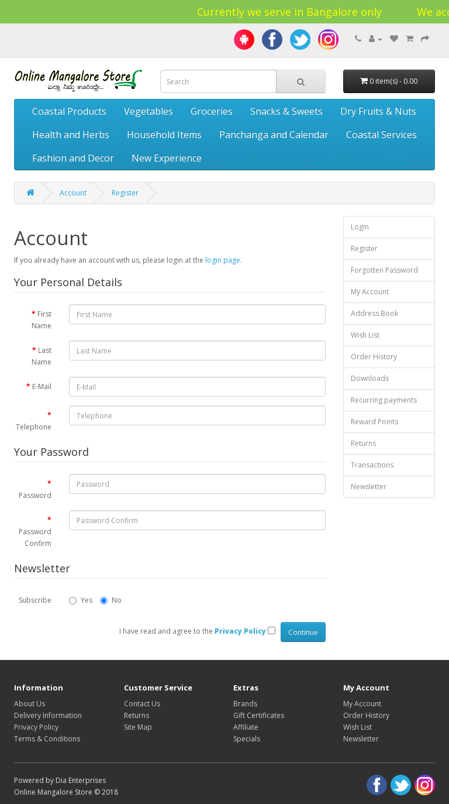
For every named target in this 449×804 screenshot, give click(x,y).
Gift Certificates (258, 715)
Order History (374, 357)
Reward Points (374, 422)
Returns (363, 443)
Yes (80, 600)
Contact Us (142, 704)
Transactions (372, 465)
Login (360, 227)
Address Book (374, 313)
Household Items (164, 134)
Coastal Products (69, 111)
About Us (29, 704)
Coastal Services (381, 134)
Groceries (212, 111)
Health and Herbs (70, 134)
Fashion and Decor (73, 158)
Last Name (41, 356)
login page (222, 260)
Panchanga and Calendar (274, 134)
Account (73, 193)
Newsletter (368, 487)
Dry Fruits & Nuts (378, 111)
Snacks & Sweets (286, 111)
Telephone (33, 427)
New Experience (167, 158)
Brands (245, 704)
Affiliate (245, 727)
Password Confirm (35, 537)
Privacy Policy (36, 727)
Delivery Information (48, 715)
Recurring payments (384, 400)
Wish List (365, 335)
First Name (41, 320)
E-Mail (41, 386)
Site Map (138, 727)
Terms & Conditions (47, 739)
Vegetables (148, 111)
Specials (246, 739)
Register (125, 193)
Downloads (370, 378)
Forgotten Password (384, 270)
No (111, 600)
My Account (370, 292)
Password (35, 495)
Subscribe (35, 600)
